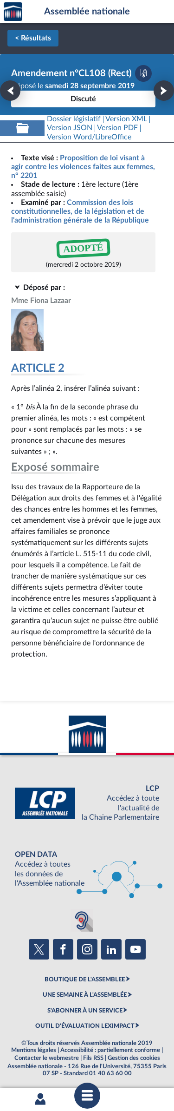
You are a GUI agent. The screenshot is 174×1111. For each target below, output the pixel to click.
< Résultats (33, 38)
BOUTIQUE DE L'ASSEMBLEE (85, 979)
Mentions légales (33, 1050)
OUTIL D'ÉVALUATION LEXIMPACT (85, 1026)
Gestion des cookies (134, 1058)
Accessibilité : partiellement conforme (110, 1050)
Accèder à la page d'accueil (13, 12)
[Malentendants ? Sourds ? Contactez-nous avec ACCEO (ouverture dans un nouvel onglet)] (82, 920)
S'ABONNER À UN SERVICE (84, 1010)
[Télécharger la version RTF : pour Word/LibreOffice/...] (89, 137)
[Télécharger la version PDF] (143, 73)
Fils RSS (93, 1058)
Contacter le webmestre (46, 1058)
